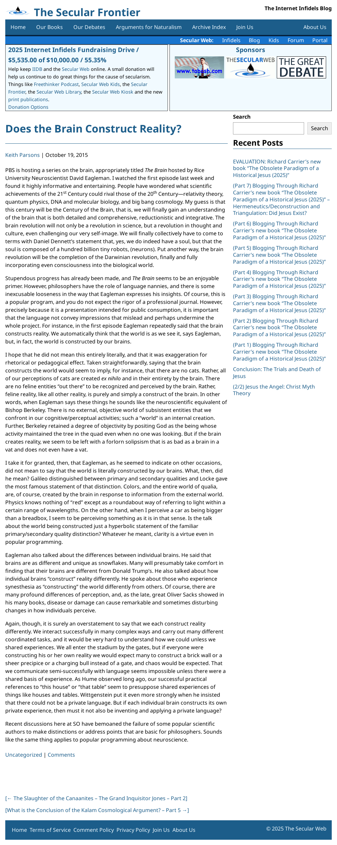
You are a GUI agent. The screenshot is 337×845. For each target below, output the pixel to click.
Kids (274, 40)
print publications (28, 99)
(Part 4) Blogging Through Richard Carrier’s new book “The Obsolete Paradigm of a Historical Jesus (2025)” (280, 279)
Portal (319, 40)
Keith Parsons (22, 155)
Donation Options (28, 107)
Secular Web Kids (100, 84)
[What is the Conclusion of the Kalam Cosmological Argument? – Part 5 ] (97, 810)
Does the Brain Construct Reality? (93, 128)
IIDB (37, 69)
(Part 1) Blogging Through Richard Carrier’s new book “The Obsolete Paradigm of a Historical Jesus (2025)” (280, 351)
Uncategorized (23, 754)
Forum (296, 40)
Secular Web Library (59, 92)
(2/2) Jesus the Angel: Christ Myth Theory (274, 390)
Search (242, 117)
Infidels (231, 40)
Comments (61, 754)
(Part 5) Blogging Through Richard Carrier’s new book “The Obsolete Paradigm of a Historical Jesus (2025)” (279, 254)
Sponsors (250, 49)
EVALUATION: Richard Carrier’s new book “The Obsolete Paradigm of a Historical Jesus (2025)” (277, 168)
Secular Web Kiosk (112, 92)
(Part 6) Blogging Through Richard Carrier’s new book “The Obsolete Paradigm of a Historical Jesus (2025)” (279, 230)
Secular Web (76, 69)
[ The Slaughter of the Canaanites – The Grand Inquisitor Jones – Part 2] (96, 798)
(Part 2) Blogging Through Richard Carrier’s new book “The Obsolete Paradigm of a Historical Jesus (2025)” (280, 327)
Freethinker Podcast (56, 84)
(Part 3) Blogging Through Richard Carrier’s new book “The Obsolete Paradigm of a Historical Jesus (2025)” (280, 303)
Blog (254, 40)
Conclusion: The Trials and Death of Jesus (277, 372)
